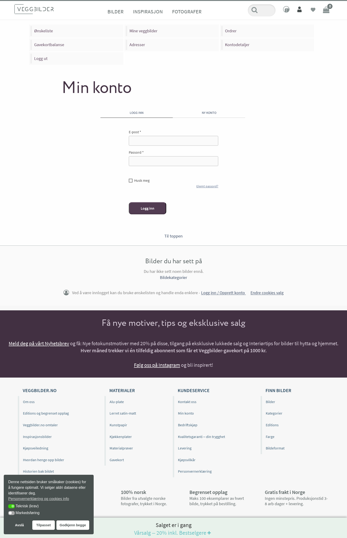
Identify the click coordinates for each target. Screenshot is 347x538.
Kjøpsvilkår (187, 459)
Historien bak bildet (38, 471)
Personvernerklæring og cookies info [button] (38, 499)
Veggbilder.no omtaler (40, 425)
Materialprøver (121, 448)
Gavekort (117, 459)
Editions (272, 425)
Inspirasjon (148, 11)
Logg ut (41, 58)
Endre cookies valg (267, 293)
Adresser (137, 44)
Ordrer (230, 30)
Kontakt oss (187, 401)
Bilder (115, 11)
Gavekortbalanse (49, 44)
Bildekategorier (173, 277)
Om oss (29, 401)
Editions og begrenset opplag (46, 413)
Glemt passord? (207, 186)
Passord (136, 152)
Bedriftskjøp (187, 425)
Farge (270, 436)
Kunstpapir (118, 425)
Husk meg (142, 180)
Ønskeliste (43, 30)
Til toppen (173, 236)
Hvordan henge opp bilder (43, 459)
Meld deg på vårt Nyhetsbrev (39, 343)
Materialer (122, 390)
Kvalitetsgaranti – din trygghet (201, 436)
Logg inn (137, 113)
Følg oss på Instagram (157, 365)
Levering (185, 448)
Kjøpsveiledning (35, 448)
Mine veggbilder (143, 30)
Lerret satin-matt (123, 413)
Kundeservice (194, 390)
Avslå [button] (19, 525)
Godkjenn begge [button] (72, 525)
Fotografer (187, 11)
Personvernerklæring (195, 471)
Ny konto (209, 113)
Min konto (186, 413)
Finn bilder (278, 390)
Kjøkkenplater (121, 436)
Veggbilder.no (39, 390)
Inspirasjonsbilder (37, 436)
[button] (11, 506)
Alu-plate (117, 401)
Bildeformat (275, 448)
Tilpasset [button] (43, 525)
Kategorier (274, 413)
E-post (135, 132)
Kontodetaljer (237, 44)
